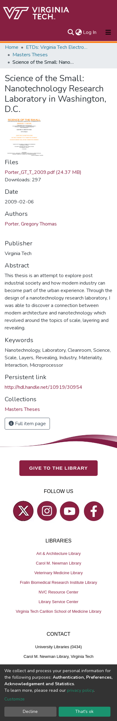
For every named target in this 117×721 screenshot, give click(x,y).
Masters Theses (30, 54)
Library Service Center (58, 601)
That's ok (84, 711)
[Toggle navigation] (108, 32)
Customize (14, 699)
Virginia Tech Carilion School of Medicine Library (58, 611)
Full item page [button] (27, 423)
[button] (78, 32)
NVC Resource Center (58, 592)
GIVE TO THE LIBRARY (58, 468)
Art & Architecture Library (58, 553)
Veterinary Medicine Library (58, 572)
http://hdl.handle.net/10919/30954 (43, 387)
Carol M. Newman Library (58, 563)
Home (11, 47)
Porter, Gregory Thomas (31, 224)
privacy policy (80, 690)
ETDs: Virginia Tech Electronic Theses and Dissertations (57, 47)
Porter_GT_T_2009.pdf (43, 172)
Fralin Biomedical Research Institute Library (58, 582)
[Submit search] (71, 32)
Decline (30, 711)
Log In (90, 32)
